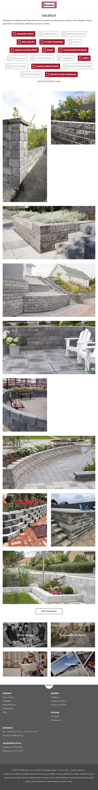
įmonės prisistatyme (59, 704)
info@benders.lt (17, 735)
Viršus (49, 685)
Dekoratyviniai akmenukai (63, 74)
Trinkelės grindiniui (76, 34)
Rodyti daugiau (49, 611)
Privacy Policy (63, 770)
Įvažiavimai (67, 58)
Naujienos (55, 697)
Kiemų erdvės (28, 42)
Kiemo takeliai (19, 58)
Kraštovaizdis (50, 34)
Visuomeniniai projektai (75, 50)
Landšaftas (7, 701)
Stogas (76, 42)
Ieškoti (94, 4)
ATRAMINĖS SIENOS (25, 34)
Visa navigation (5, 5)
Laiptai (86, 58)
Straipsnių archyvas (59, 701)
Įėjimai (50, 50)
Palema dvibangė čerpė (47, 66)
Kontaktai (55, 716)
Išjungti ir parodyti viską (49, 81)
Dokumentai (56, 720)
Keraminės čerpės (18, 66)
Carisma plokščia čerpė (26, 50)
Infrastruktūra (8, 708)
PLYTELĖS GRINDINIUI (53, 42)
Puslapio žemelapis (78, 770)
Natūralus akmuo (44, 58)
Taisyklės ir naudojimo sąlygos (46, 770)
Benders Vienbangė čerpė (79, 66)
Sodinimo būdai (32, 74)
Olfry (5, 712)
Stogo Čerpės (8, 697)
